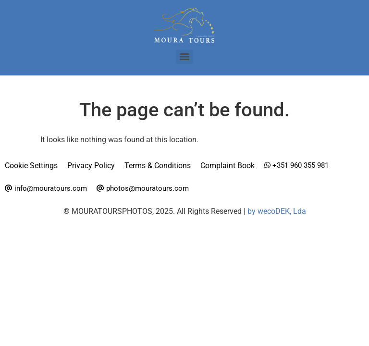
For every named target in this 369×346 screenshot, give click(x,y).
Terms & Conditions (157, 165)
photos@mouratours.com (143, 188)
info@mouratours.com (46, 188)
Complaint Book (227, 165)
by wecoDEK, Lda (276, 211)
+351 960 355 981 (296, 165)
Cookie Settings (31, 165)
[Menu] (184, 56)
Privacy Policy (91, 165)
